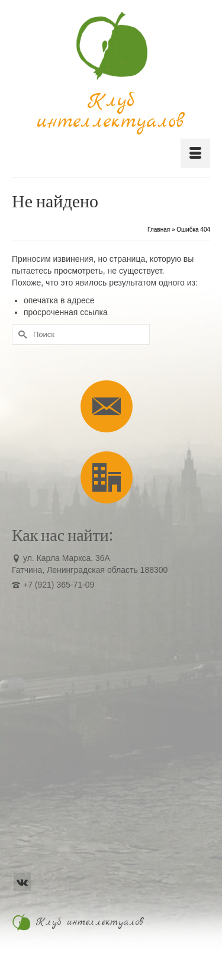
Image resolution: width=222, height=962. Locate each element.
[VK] (22, 882)
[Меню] (195, 153)
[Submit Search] (21, 334)
